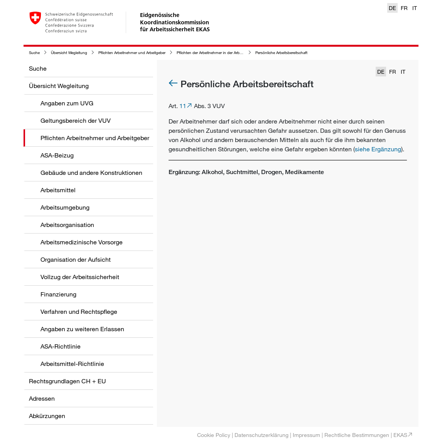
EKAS (400, 435)
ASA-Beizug (57, 155)
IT (414, 8)
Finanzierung (58, 294)
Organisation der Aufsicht (75, 259)
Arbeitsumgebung (64, 207)
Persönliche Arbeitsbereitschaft (281, 52)
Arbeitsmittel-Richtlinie (72, 363)
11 (182, 106)
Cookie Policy (213, 435)
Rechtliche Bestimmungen (356, 435)
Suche (34, 52)
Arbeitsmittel (58, 190)
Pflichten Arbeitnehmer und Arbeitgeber (131, 52)
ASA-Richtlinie (60, 346)
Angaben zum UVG (66, 103)
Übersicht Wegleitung (69, 52)
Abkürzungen (47, 416)
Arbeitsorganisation (67, 225)
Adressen (42, 398)
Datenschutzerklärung (261, 435)
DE (392, 8)
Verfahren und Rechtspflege (78, 311)
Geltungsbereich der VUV (75, 120)
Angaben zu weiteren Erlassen (82, 329)
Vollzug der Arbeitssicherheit (79, 277)
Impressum (306, 435)
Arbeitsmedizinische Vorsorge (81, 242)
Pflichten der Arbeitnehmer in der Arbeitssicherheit (219, 52)
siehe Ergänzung (378, 149)
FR (404, 8)
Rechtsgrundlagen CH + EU (67, 381)
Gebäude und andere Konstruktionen (91, 172)
